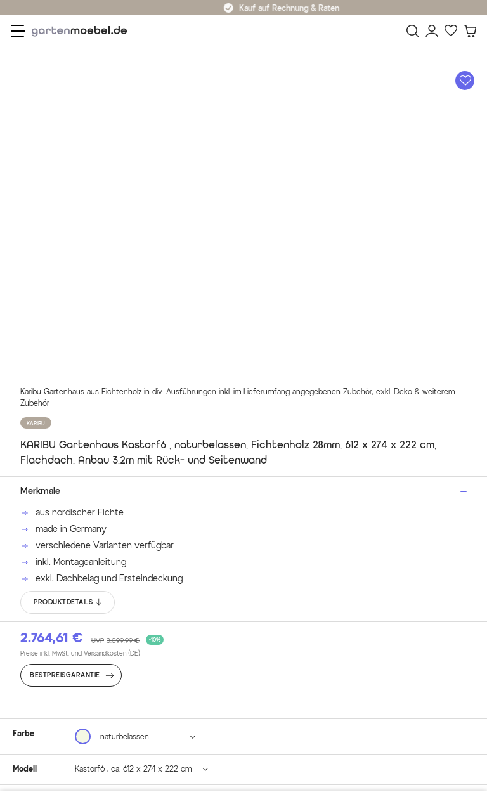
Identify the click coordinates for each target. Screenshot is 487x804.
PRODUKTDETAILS (68, 602)
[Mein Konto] (431, 31)
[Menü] (18, 31)
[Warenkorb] (470, 31)
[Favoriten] (451, 31)
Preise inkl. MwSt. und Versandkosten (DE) (80, 653)
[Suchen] (412, 31)
